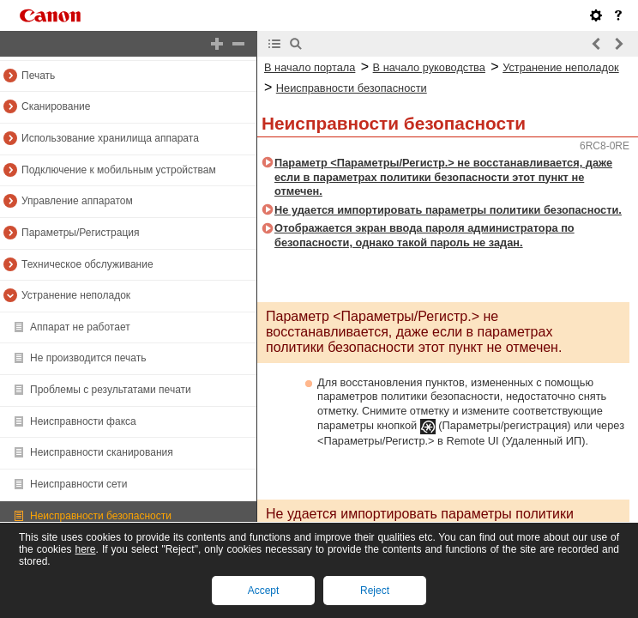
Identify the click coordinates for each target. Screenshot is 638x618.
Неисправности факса (83, 421)
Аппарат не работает (80, 327)
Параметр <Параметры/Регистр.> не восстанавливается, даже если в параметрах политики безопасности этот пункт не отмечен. (443, 176)
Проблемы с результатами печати (110, 390)
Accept (264, 591)
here (85, 549)
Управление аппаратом (77, 201)
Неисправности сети (79, 484)
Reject (374, 591)
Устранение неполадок (75, 295)
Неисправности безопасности (101, 516)
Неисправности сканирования (101, 452)
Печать (38, 76)
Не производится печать (88, 358)
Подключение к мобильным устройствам (118, 170)
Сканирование (55, 106)
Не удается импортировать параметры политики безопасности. (448, 209)
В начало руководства (429, 67)
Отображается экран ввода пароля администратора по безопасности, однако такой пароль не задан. (424, 235)
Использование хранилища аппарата (110, 138)
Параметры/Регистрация (80, 233)
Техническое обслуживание (87, 264)
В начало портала (309, 67)
